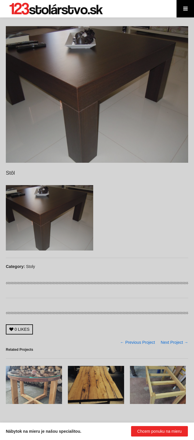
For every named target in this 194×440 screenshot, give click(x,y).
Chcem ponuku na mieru (159, 431)
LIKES (19, 329)
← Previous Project (137, 342)
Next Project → (174, 342)
